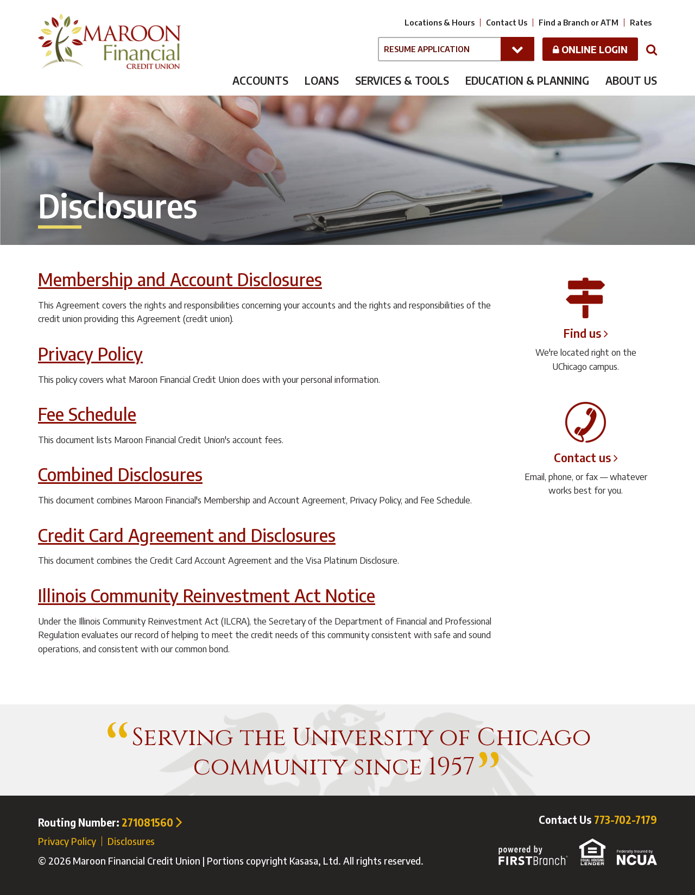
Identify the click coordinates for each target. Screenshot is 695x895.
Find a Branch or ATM (578, 22)
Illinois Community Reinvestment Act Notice (206, 595)
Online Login (590, 49)
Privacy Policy (90, 353)
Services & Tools (402, 80)
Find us (582, 333)
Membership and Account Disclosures (180, 279)
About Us (631, 80)
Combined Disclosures (120, 474)
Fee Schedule (87, 413)
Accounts (260, 80)
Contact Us (506, 22)
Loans (322, 80)
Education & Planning (527, 80)
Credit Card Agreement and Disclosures (187, 535)
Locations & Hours (440, 22)
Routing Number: (110, 822)
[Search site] (651, 48)
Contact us (582, 457)
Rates (641, 22)
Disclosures (131, 841)
